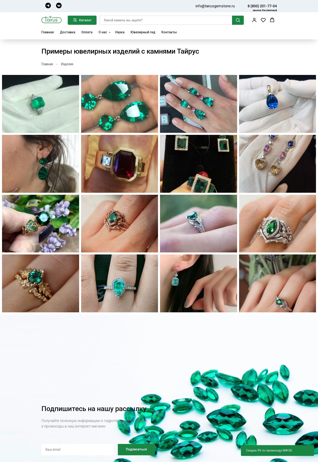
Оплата (86, 32)
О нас (103, 32)
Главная (47, 32)
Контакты (169, 32)
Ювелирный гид (143, 32)
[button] (254, 19)
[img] (48, 5)
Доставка (67, 32)
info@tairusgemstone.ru (215, 6)
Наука (120, 32)
